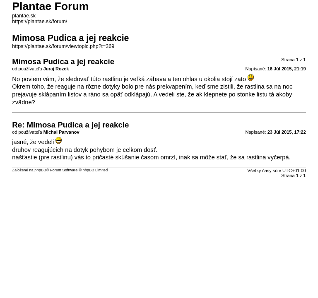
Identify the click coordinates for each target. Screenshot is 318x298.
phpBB (40, 170)
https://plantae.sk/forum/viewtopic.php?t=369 (63, 46)
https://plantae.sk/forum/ (39, 21)
